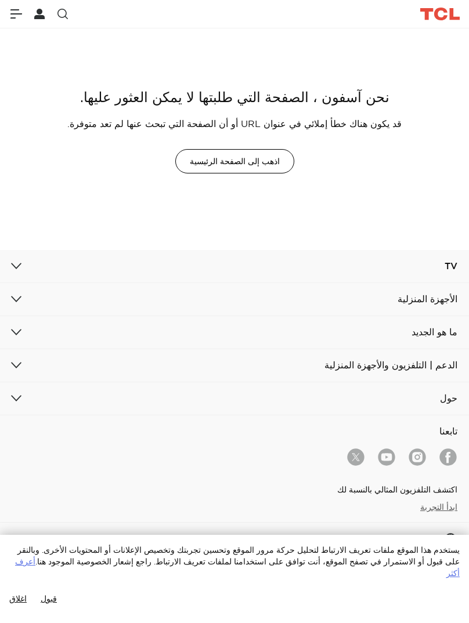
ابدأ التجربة (438, 507)
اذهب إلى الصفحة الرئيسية (235, 161)
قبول (49, 598)
